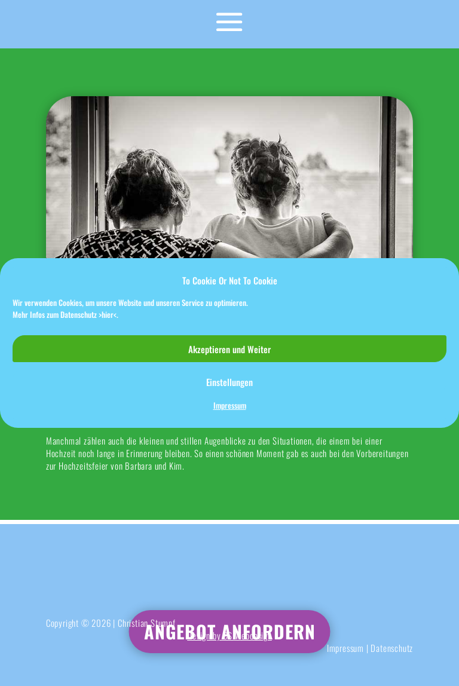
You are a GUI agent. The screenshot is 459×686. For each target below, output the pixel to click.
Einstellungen (229, 381)
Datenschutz (392, 647)
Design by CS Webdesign (229, 635)
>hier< (108, 314)
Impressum (229, 405)
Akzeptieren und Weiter (229, 349)
